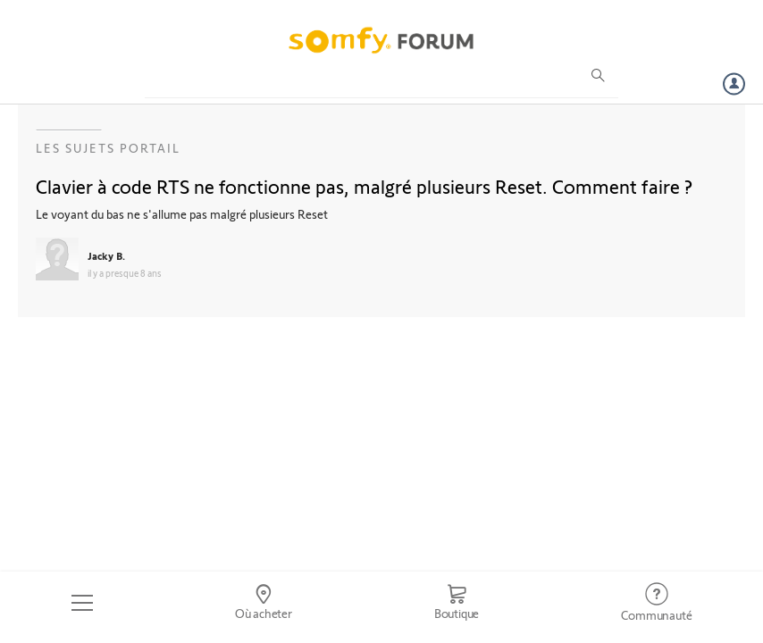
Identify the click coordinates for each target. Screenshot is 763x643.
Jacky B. (106, 255)
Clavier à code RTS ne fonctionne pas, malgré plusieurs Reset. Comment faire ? (364, 185)
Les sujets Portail (108, 147)
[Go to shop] (456, 603)
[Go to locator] (263, 603)
